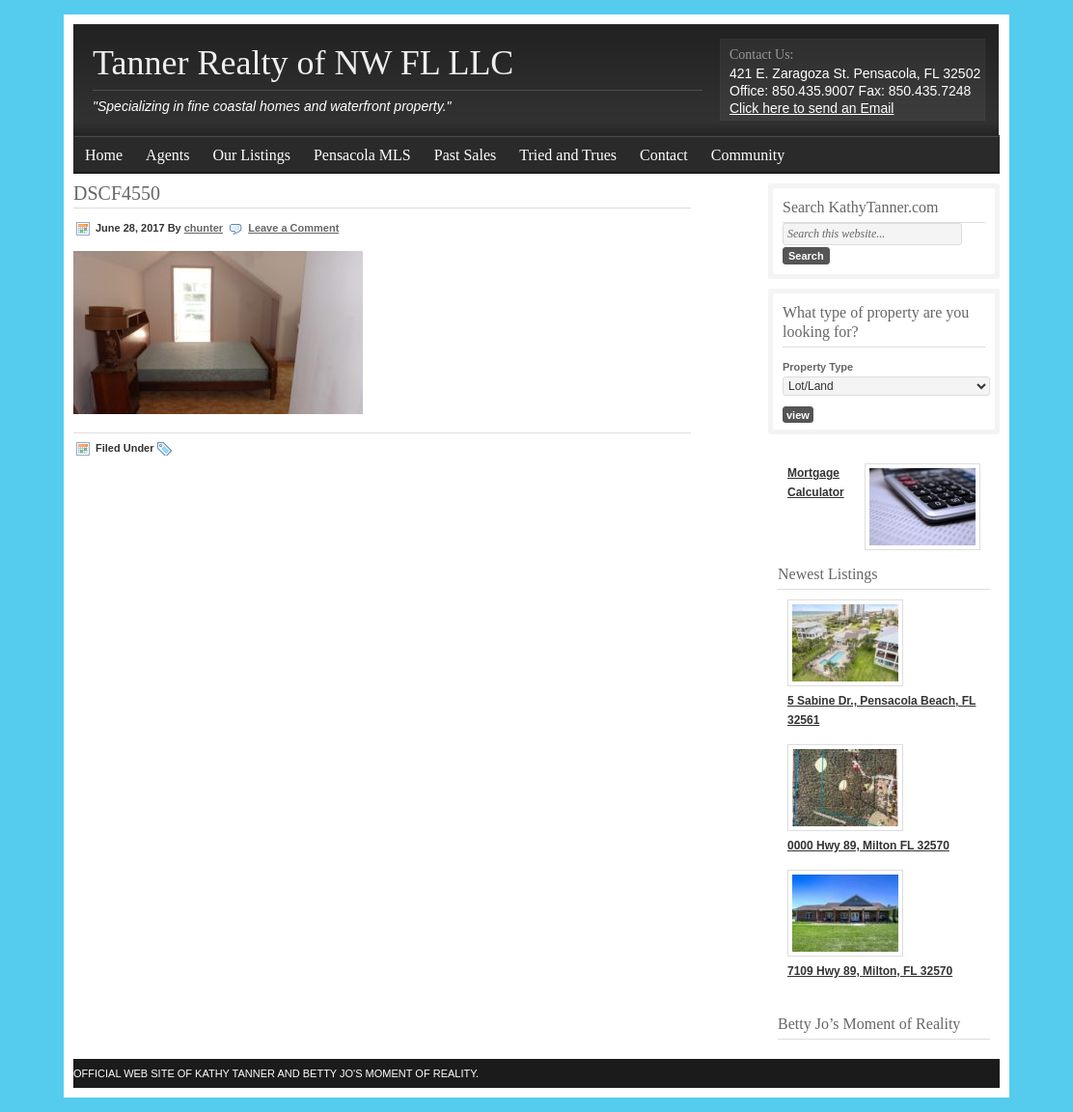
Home (104, 155)
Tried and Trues (568, 155)
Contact (664, 155)
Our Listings (250, 155)
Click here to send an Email (811, 108)
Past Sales (465, 155)
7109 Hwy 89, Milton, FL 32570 (869, 971)
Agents (167, 155)
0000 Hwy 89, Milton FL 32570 (868, 845)
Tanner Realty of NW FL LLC (303, 62)
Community (747, 155)
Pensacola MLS (362, 155)
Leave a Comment (293, 228)
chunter (203, 228)
